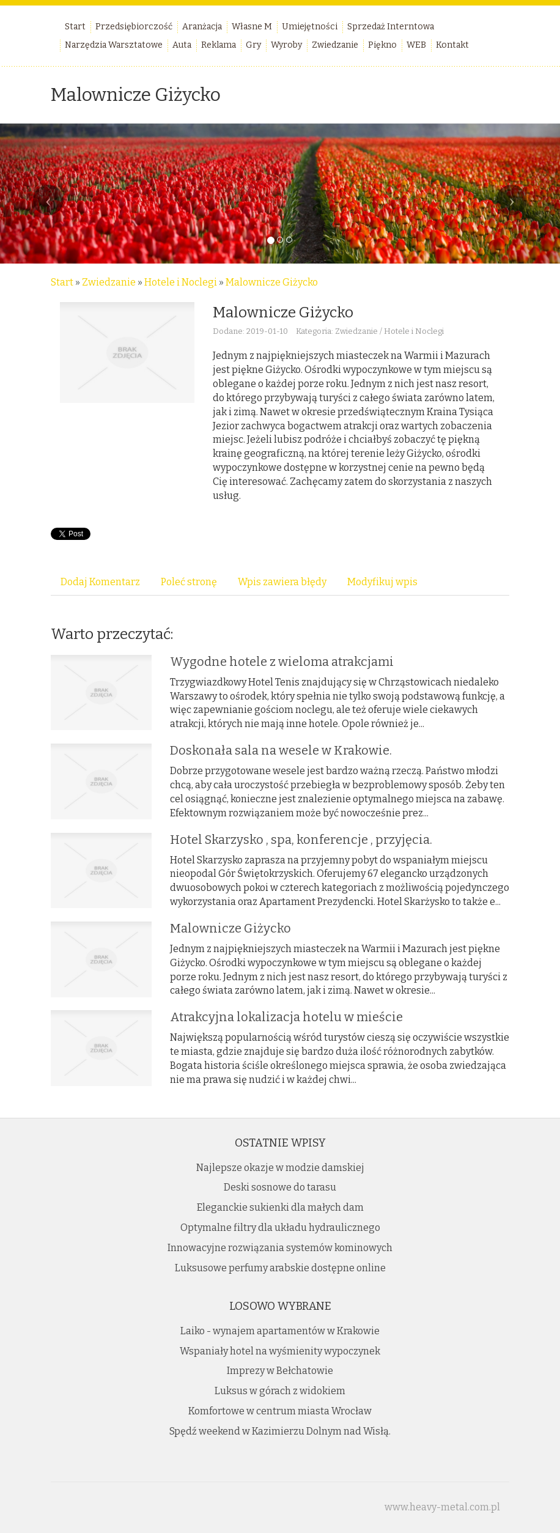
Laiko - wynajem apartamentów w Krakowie (280, 1331)
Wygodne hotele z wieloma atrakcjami (282, 661)
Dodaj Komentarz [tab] (100, 582)
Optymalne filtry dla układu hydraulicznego (280, 1227)
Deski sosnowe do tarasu (280, 1187)
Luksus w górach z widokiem (280, 1391)
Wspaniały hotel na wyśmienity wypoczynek (280, 1351)
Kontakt (452, 45)
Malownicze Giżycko (272, 282)
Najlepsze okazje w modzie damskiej (280, 1167)
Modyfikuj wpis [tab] (382, 582)
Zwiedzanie (109, 282)
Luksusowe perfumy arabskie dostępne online (280, 1268)
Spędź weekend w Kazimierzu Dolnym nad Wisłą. (280, 1431)
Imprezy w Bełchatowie (280, 1370)
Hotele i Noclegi (180, 282)
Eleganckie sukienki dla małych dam (280, 1207)
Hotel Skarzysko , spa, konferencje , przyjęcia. (301, 839)
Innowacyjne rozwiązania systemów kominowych (280, 1248)
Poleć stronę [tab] (189, 582)
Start (62, 282)
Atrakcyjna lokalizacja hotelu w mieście (286, 1017)
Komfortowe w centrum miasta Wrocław (280, 1411)
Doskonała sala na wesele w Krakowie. (281, 750)
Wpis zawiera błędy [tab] (282, 582)
